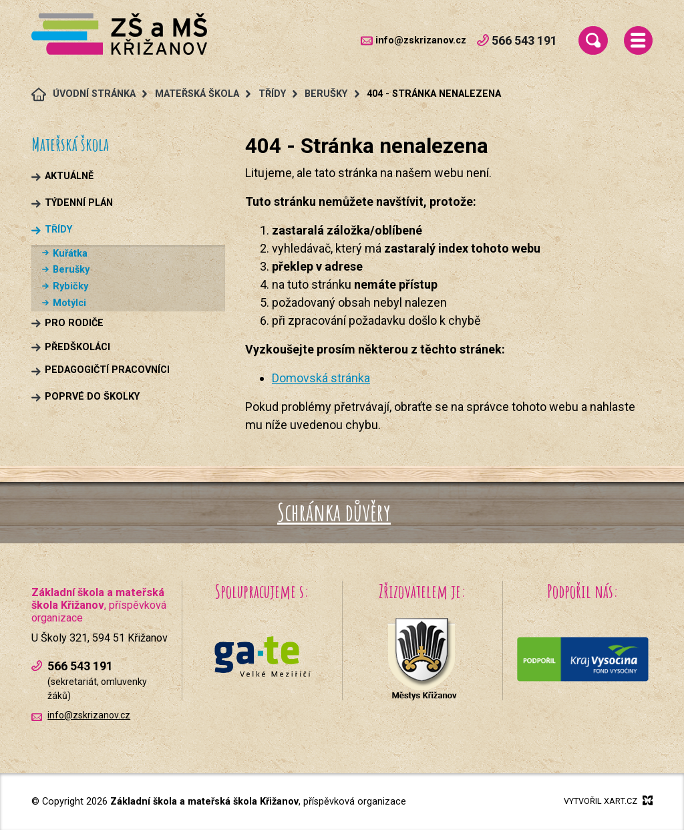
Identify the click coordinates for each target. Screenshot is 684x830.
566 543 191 (517, 40)
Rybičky (70, 286)
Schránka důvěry (334, 512)
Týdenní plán (79, 203)
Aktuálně (69, 176)
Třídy (58, 229)
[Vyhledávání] (592, 40)
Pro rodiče (74, 323)
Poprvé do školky (92, 396)
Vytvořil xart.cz (608, 800)
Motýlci (69, 303)
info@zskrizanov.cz (420, 40)
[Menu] (638, 40)
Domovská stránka (321, 378)
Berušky (71, 269)
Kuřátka (70, 253)
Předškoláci (77, 347)
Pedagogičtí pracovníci (107, 370)
